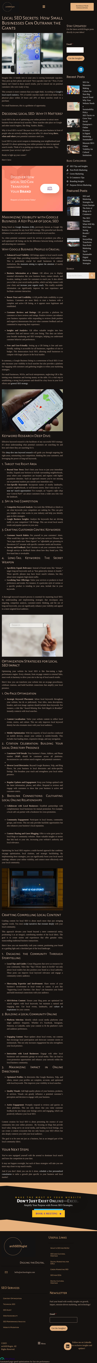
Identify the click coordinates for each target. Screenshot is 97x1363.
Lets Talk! (49, 188)
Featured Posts (77, 191)
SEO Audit (7, 1310)
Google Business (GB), (25, 227)
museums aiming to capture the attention (37, 264)
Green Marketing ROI (59, 1269)
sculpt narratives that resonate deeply (39, 924)
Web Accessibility (10, 1316)
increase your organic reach (32, 285)
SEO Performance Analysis (14, 1322)
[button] (44, 6)
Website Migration (11, 1327)
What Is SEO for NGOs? (59, 1248)
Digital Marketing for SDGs (59, 1263)
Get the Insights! (75, 58)
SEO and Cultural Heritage (57, 1255)
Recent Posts (76, 77)
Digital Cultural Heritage (57, 1282)
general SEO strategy (19, 383)
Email (70, 44)
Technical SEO (9, 1304)
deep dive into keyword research (19, 452)
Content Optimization (12, 1298)
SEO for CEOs (55, 1275)
